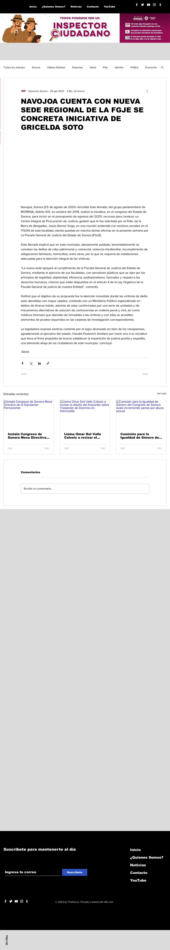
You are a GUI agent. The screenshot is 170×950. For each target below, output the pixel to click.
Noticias (138, 865)
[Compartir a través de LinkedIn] (39, 363)
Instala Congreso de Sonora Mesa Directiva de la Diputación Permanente (27, 435)
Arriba (6, 940)
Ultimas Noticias (56, 67)
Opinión (119, 67)
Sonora (36, 67)
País (105, 67)
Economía (151, 67)
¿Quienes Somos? (146, 857)
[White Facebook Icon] (5, 901)
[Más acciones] (147, 91)
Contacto (138, 873)
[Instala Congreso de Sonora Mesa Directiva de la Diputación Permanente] (29, 414)
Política (134, 67)
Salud (93, 67)
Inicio (135, 850)
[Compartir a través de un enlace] (48, 363)
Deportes (77, 67)
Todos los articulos (14, 67)
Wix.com (108, 901)
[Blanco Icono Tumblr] (160, 5)
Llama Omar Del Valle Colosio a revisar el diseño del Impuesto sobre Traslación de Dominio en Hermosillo (83, 435)
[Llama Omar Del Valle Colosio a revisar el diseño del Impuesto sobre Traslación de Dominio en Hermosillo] (85, 414)
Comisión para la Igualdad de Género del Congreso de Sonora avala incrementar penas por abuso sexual (140, 435)
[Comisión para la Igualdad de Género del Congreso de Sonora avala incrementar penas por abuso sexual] (141, 414)
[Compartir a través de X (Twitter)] (31, 363)
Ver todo (162, 393)
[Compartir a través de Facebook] (22, 363)
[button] (162, 67)
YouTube (138, 880)
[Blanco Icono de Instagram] (154, 5)
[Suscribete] (74, 872)
